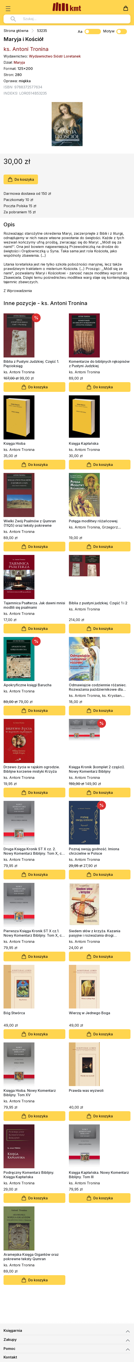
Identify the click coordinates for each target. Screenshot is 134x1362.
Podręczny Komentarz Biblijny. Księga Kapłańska (29, 1174)
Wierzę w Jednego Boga (89, 1013)
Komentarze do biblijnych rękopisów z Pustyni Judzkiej (99, 363)
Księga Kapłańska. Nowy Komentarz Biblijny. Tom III (99, 1174)
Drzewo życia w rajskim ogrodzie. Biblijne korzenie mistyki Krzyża (32, 769)
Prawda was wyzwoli (86, 1090)
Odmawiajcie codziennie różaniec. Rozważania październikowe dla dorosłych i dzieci (97, 687)
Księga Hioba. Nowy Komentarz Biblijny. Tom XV (30, 1092)
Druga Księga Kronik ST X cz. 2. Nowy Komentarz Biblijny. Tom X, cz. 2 (34, 851)
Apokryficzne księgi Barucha (27, 685)
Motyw (115, 31)
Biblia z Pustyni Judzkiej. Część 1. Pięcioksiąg (31, 363)
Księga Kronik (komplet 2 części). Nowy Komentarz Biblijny (97, 769)
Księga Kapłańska (83, 443)
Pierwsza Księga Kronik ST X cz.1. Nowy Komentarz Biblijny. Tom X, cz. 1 (34, 933)
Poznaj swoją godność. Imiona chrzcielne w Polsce (94, 851)
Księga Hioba (14, 443)
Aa (80, 31)
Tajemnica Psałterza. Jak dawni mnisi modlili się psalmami (34, 605)
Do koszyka (21, 179)
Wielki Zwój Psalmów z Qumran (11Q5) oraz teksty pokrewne (30, 523)
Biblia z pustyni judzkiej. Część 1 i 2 (98, 603)
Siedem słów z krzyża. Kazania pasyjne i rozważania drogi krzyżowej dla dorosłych (94, 933)
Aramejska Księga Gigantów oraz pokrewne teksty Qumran (31, 1256)
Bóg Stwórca (14, 1013)
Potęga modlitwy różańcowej (93, 521)
